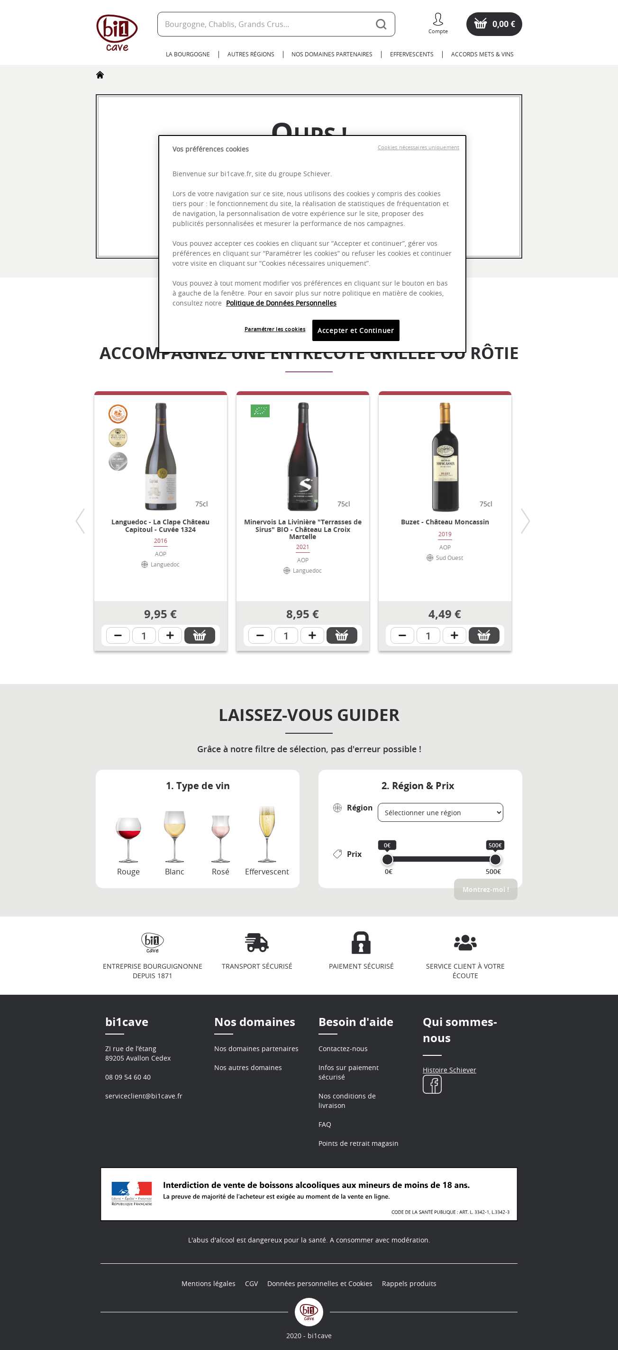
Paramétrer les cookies (275, 329)
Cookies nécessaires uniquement (418, 147)
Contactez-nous (343, 1048)
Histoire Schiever (449, 1069)
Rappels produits (409, 1283)
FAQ (324, 1124)
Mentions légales (209, 1283)
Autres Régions (250, 54)
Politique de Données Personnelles (281, 302)
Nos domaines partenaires (332, 54)
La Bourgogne (188, 54)
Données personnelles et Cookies (320, 1283)
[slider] (387, 859)
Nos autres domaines (248, 1067)
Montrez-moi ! (486, 889)
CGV (251, 1283)
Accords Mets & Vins (482, 54)
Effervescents (412, 54)
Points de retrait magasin (358, 1143)
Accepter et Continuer (356, 330)
